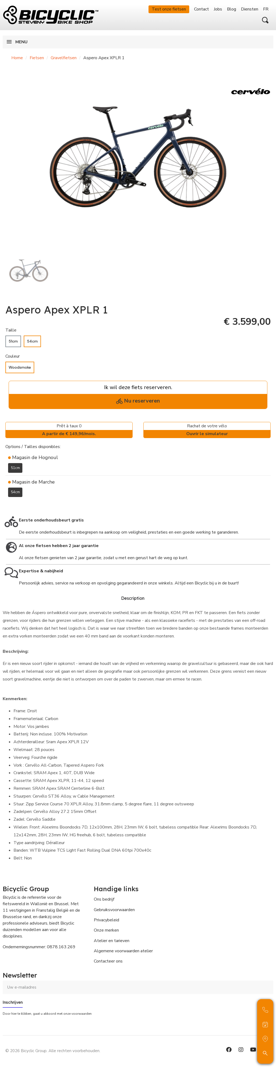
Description (132, 598)
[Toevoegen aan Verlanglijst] (8, 505)
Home (17, 58)
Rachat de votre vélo (207, 430)
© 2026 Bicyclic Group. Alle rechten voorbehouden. (52, 1050)
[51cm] (13, 341)
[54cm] (32, 341)
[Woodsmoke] (19, 367)
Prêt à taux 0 (69, 430)
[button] (265, 20)
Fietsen (37, 58)
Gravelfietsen (64, 58)
